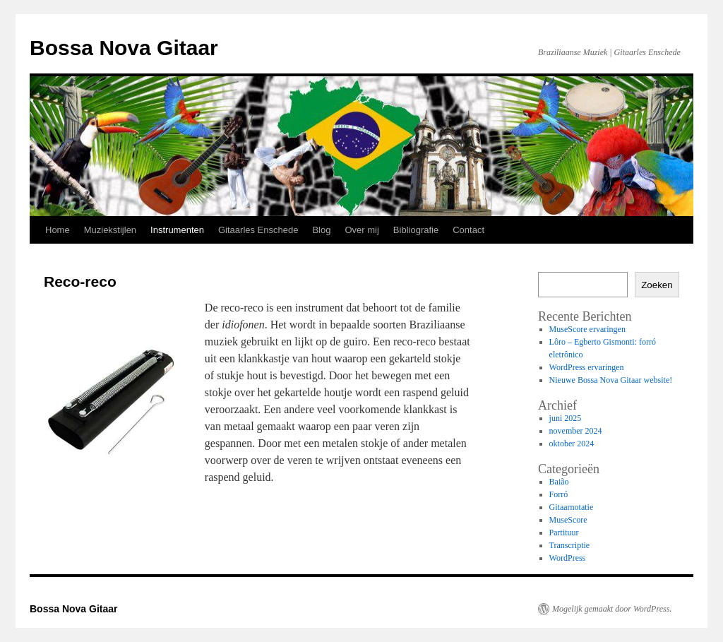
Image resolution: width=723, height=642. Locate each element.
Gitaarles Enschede (258, 230)
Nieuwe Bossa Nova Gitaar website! (611, 380)
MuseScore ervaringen (587, 329)
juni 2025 (565, 418)
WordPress (567, 558)
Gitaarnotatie (571, 507)
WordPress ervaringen (586, 367)
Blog (321, 230)
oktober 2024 (571, 443)
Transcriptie (569, 545)
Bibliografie (415, 230)
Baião (559, 482)
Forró (558, 494)
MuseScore (568, 520)
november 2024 (575, 431)
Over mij (361, 230)
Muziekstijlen (110, 230)
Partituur (564, 532)
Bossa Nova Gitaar (124, 47)
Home (57, 230)
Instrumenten (177, 230)
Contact (468, 230)
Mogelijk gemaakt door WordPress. (611, 609)
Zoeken (656, 285)
